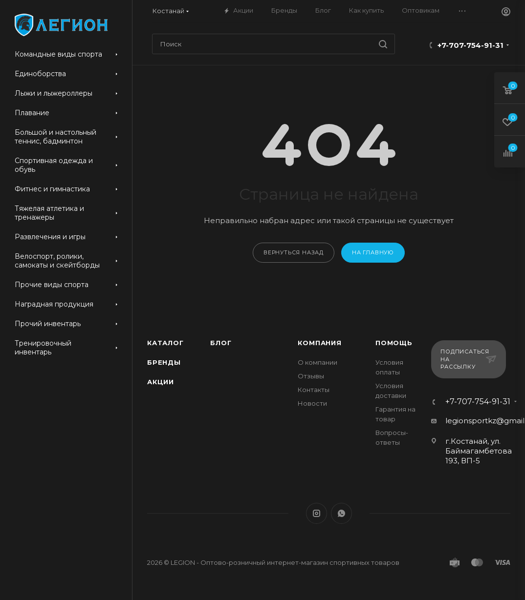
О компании (317, 362)
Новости (312, 403)
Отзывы (311, 376)
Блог (220, 343)
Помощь (394, 343)
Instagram (316, 513)
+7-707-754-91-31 (470, 45)
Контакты (313, 389)
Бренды (164, 362)
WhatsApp (341, 513)
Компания (319, 343)
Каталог (165, 343)
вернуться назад (293, 252)
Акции (160, 382)
